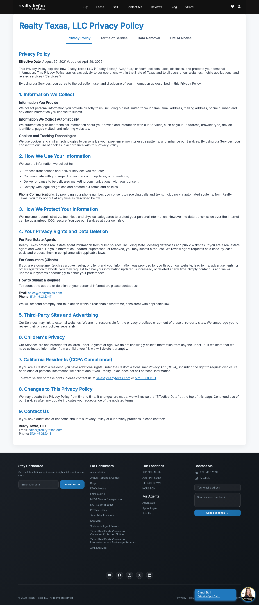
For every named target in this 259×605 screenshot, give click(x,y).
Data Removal (149, 38)
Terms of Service (114, 38)
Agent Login (149, 508)
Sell (115, 7)
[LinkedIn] (149, 575)
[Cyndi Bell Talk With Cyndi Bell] (215, 594)
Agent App (148, 502)
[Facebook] (119, 575)
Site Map (95, 520)
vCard (189, 7)
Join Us (146, 513)
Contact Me (134, 7)
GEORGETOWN (151, 483)
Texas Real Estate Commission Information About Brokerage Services (113, 541)
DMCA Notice (181, 38)
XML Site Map (98, 547)
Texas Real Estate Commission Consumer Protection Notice (108, 533)
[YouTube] (109, 575)
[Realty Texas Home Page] (31, 7)
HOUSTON (148, 488)
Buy (85, 6)
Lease (100, 7)
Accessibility (97, 472)
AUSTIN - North (151, 472)
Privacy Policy (78, 38)
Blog (174, 7)
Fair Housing (97, 493)
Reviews (156, 7)
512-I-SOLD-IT (41, 297)
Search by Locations (102, 515)
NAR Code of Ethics (101, 504)
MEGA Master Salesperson (106, 499)
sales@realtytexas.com (45, 293)
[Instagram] (129, 575)
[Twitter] (139, 575)
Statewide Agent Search (104, 526)
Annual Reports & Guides (105, 477)
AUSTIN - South (151, 477)
